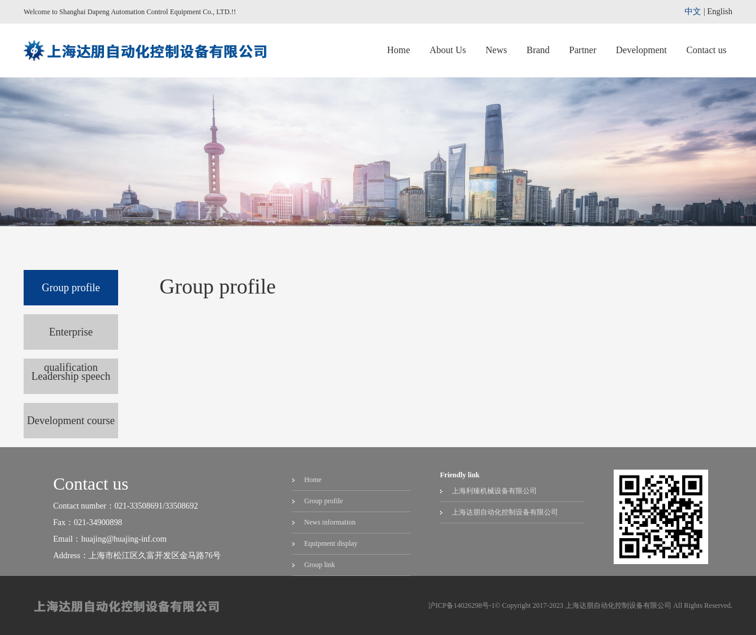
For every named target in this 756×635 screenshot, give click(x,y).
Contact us (706, 50)
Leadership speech (70, 376)
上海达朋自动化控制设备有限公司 (505, 512)
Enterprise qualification (71, 338)
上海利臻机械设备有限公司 (494, 491)
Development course (71, 420)
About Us (447, 50)
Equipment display (330, 543)
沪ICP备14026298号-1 (461, 605)
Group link (319, 565)
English (719, 11)
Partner (583, 50)
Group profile (71, 288)
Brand (537, 50)
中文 (693, 11)
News (496, 50)
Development (641, 50)
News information (330, 522)
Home (398, 50)
